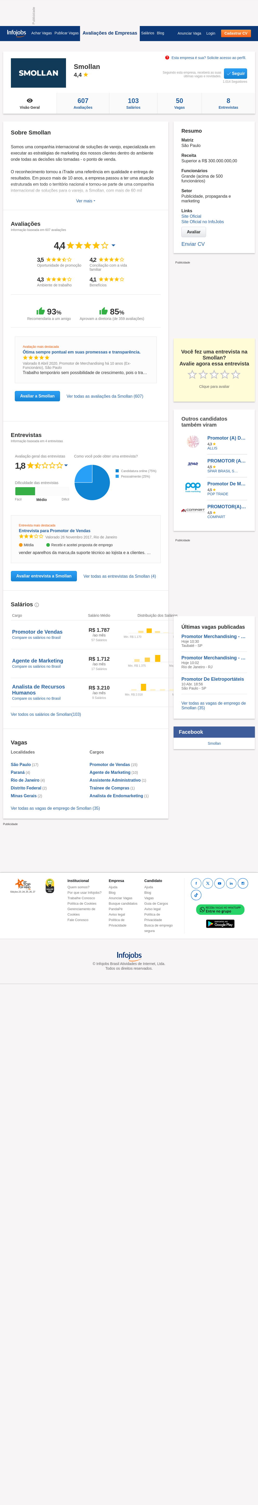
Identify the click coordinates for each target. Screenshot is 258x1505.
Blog (160, 33)
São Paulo (21, 764)
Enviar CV (193, 244)
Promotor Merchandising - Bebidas (214, 636)
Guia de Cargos (156, 903)
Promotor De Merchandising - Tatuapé (227, 483)
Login (210, 33)
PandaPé (116, 909)
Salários (147, 33)
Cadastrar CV (236, 33)
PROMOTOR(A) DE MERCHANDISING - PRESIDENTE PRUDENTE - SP (227, 506)
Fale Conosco (78, 920)
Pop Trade (217, 494)
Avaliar (194, 232)
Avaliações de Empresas (110, 33)
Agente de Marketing (110, 772)
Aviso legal (117, 914)
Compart (216, 517)
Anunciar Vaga (189, 33)
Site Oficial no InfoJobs (202, 222)
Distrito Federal (26, 788)
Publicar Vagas (67, 33)
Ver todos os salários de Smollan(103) (46, 714)
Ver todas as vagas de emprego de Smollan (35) (55, 808)
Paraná (18, 772)
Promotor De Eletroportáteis (212, 679)
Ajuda (113, 887)
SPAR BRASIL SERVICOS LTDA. (223, 471)
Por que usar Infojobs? (85, 893)
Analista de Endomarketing (116, 796)
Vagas (180, 103)
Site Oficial (191, 216)
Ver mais (85, 201)
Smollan (214, 743)
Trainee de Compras (109, 788)
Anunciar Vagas (121, 898)
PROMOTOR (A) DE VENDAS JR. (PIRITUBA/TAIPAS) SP (227, 461)
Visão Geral (30, 103)
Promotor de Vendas (110, 764)
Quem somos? (79, 887)
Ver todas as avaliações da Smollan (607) (105, 396)
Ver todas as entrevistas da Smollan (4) (119, 576)
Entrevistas (228, 103)
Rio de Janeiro (25, 780)
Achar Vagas (41, 33)
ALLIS (212, 448)
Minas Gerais (24, 796)
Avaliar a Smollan (37, 396)
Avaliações (83, 103)
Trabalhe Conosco (81, 898)
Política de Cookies (82, 903)
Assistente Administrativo (115, 780)
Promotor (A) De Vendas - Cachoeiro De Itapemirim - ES (227, 438)
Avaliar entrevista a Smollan (44, 576)
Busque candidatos (123, 903)
